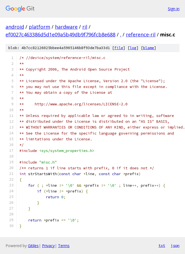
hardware (66, 26)
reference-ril (140, 34)
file (118, 48)
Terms (64, 245)
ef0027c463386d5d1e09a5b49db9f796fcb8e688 (60, 34)
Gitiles (33, 245)
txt (161, 245)
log (133, 48)
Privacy (48, 245)
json (175, 245)
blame (148, 48)
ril (84, 26)
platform (39, 26)
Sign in (173, 8)
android (15, 26)
